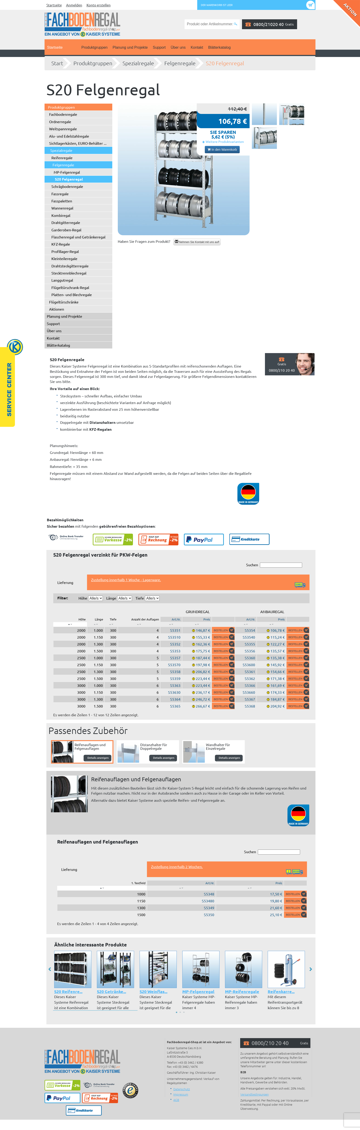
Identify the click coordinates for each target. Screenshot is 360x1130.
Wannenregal (62, 208)
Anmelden (74, 5)
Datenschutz (181, 1089)
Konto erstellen (99, 5)
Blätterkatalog (219, 47)
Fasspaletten (61, 200)
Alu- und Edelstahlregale (69, 136)
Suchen (274, 565)
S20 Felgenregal (225, 63)
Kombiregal (60, 215)
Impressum (180, 1094)
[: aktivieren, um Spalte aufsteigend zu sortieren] (95, 624)
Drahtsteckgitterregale (70, 265)
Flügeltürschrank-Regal (70, 287)
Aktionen (56, 309)
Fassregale (60, 193)
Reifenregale (62, 157)
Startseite (54, 5)
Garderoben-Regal (66, 229)
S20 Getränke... (111, 991)
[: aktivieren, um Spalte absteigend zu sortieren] (70, 624)
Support (159, 47)
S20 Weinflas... (153, 991)
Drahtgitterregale (65, 222)
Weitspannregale (63, 128)
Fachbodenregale (63, 114)
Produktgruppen (95, 47)
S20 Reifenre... (68, 991)
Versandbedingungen (254, 1094)
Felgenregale (180, 63)
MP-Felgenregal (67, 172)
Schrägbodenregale (67, 186)
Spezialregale (138, 63)
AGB (176, 1100)
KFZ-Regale (60, 244)
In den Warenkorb (222, 149)
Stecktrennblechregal (68, 273)
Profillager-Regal (65, 251)
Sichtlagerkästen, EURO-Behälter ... (78, 143)
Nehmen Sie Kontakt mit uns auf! (197, 242)
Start (57, 63)
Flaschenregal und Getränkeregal (78, 237)
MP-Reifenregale (242, 991)
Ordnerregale (60, 121)
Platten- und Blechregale (71, 294)
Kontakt (197, 47)
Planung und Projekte (130, 47)
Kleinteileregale (64, 258)
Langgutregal (62, 280)
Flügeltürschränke (64, 302)
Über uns (178, 47)
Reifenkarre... (281, 991)
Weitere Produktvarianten (225, 141)
